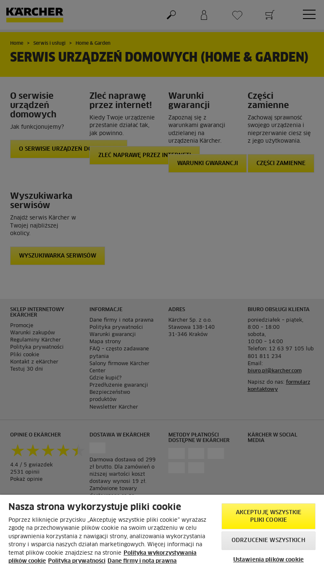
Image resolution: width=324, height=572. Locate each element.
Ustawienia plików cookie (268, 560)
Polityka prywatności (76, 561)
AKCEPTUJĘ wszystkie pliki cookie (268, 516)
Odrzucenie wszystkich (268, 540)
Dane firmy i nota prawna (142, 561)
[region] (162, 533)
